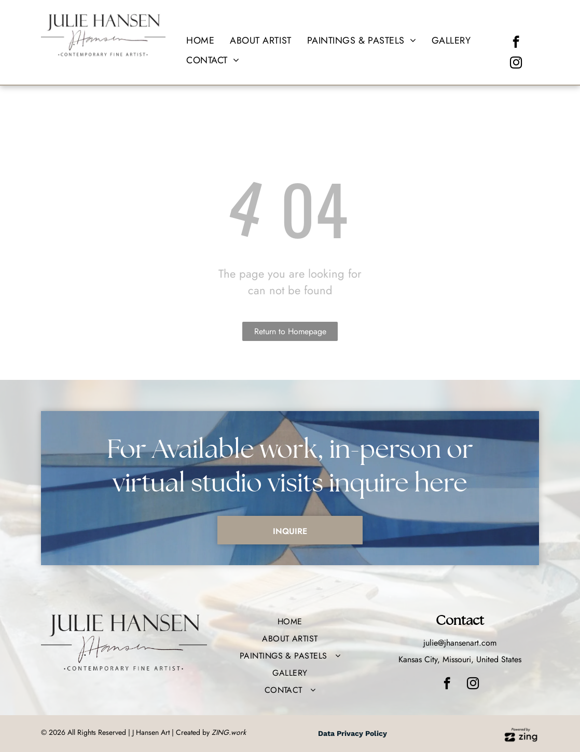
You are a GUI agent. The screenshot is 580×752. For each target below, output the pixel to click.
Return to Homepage (290, 331)
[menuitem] (200, 40)
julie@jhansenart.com (459, 643)
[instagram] (516, 63)
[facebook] (516, 43)
